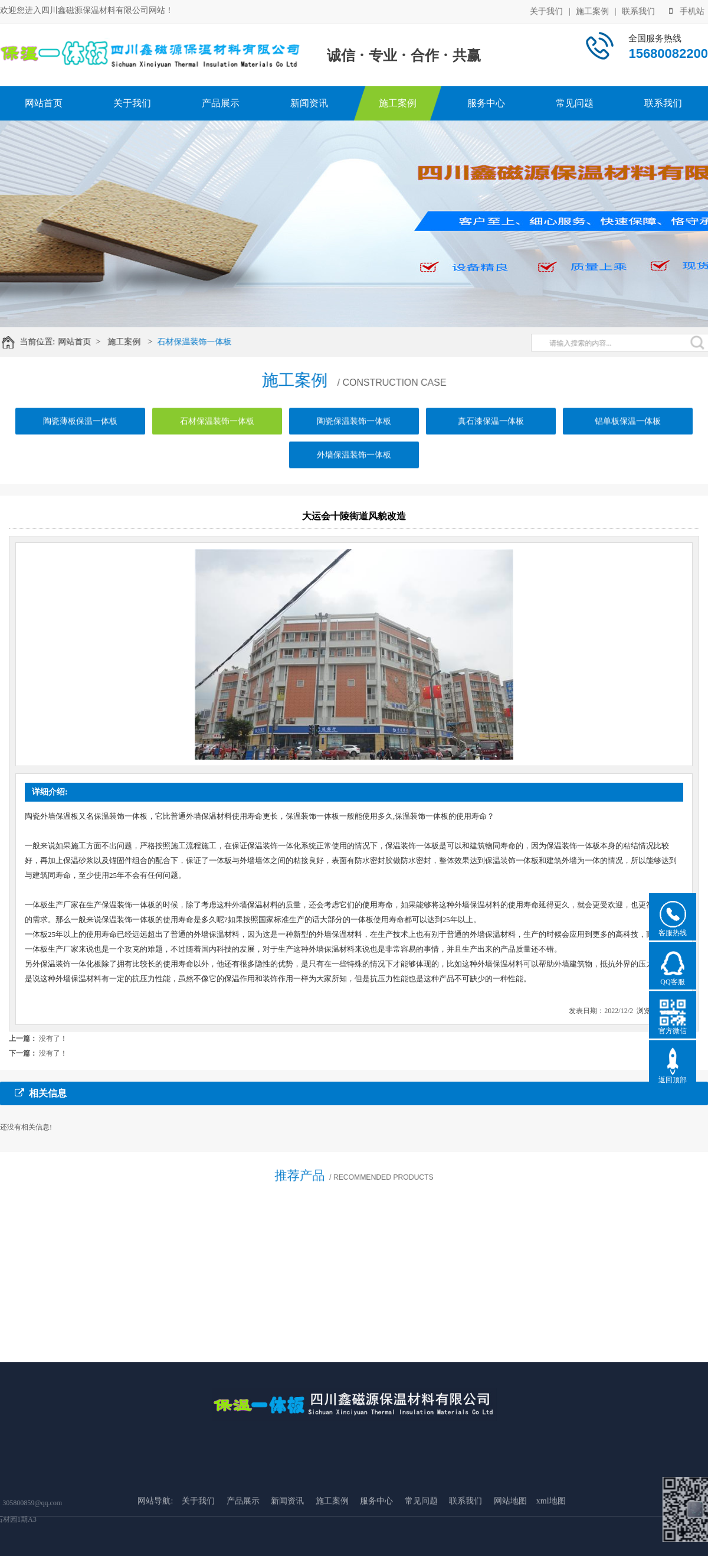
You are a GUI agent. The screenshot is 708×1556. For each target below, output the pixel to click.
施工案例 (592, 10)
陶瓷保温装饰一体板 (354, 432)
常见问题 (575, 103)
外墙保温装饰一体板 (354, 465)
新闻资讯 (309, 103)
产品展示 (221, 103)
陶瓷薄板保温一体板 (80, 432)
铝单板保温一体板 (628, 432)
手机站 (686, 10)
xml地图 (551, 1538)
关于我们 (546, 10)
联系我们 (638, 10)
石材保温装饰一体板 (202, 341)
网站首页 (44, 103)
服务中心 (486, 103)
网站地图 (510, 1538)
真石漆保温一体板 (491, 432)
